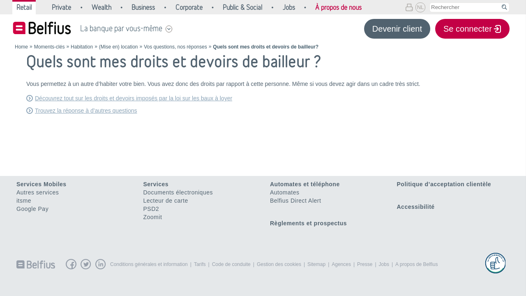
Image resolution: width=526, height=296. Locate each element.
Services (156, 184)
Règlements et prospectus (308, 223)
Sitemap (316, 264)
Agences (341, 264)
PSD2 (151, 209)
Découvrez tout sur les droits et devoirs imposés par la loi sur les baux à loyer (133, 98)
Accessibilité (416, 207)
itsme (23, 200)
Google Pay (32, 209)
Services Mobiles (41, 184)
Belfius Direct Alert (295, 200)
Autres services (37, 192)
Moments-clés (49, 47)
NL (420, 7)
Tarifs (200, 264)
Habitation (82, 47)
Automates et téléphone (305, 184)
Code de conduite (231, 264)
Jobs (384, 264)
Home (21, 47)
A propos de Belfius (416, 264)
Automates (284, 192)
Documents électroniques (178, 192)
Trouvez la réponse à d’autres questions (86, 110)
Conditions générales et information (149, 264)
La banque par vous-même (121, 28)
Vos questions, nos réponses (175, 47)
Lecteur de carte (165, 200)
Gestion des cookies (279, 264)
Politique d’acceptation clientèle (444, 184)
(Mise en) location (118, 47)
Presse (364, 264)
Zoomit (152, 217)
